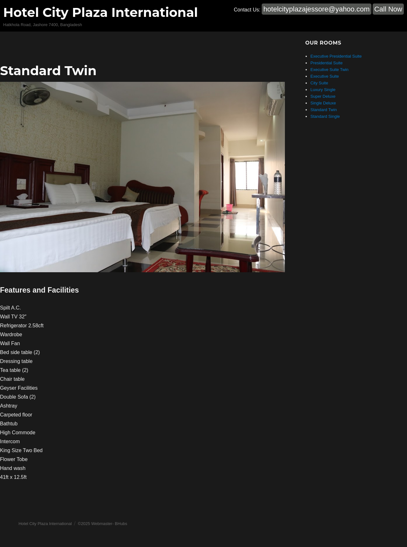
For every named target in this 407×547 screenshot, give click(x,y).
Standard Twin (48, 70)
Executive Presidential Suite (336, 56)
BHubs (121, 523)
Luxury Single (322, 89)
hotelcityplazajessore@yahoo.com (316, 9)
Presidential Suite (326, 62)
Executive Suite (324, 76)
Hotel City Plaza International (100, 12)
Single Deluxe (323, 103)
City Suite (319, 83)
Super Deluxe (322, 96)
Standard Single (325, 116)
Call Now (388, 9)
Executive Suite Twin (329, 69)
